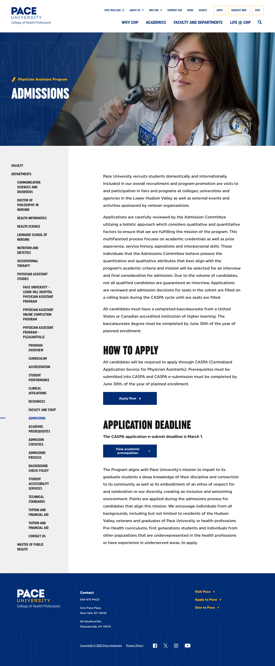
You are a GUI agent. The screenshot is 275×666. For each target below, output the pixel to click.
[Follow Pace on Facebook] (155, 645)
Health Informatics (32, 218)
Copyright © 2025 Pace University (101, 645)
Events (203, 10)
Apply (220, 10)
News (190, 10)
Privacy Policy (134, 645)
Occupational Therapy (27, 263)
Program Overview (36, 347)
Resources (37, 401)
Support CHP (174, 10)
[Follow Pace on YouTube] (187, 645)
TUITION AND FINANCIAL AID (39, 525)
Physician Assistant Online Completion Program (38, 314)
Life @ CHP (240, 22)
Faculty (17, 166)
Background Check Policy (39, 468)
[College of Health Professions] (37, 15)
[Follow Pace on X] (165, 645)
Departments (21, 174)
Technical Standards (37, 499)
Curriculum (38, 359)
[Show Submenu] (142, 10)
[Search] (260, 22)
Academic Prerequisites (39, 429)
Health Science (28, 226)
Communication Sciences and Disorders (28, 187)
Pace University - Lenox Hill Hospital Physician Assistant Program (38, 294)
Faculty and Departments (198, 22)
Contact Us (37, 536)
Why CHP (130, 22)
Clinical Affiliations (37, 390)
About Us (135, 10)
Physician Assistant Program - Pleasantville (38, 332)
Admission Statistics (36, 442)
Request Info (238, 10)
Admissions (37, 418)
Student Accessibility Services (39, 484)
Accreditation (39, 367)
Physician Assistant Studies (32, 276)
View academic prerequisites (128, 451)
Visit (257, 10)
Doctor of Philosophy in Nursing (27, 205)
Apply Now (127, 398)
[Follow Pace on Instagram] (176, 645)
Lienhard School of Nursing (32, 237)
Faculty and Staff (42, 410)
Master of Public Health (30, 547)
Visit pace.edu (112, 10)
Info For (154, 10)
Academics (156, 22)
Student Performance (39, 377)
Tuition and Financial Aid (39, 512)
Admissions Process (37, 455)
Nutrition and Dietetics (27, 250)
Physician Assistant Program (42, 79)
